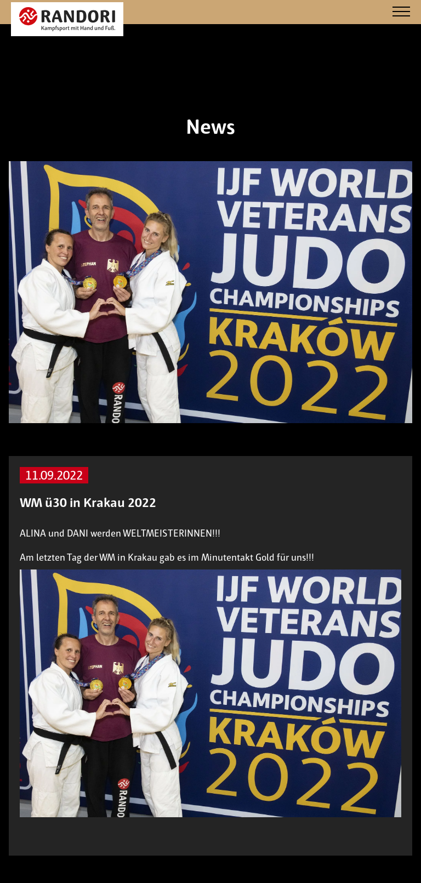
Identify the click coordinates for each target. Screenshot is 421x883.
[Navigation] (401, 12)
